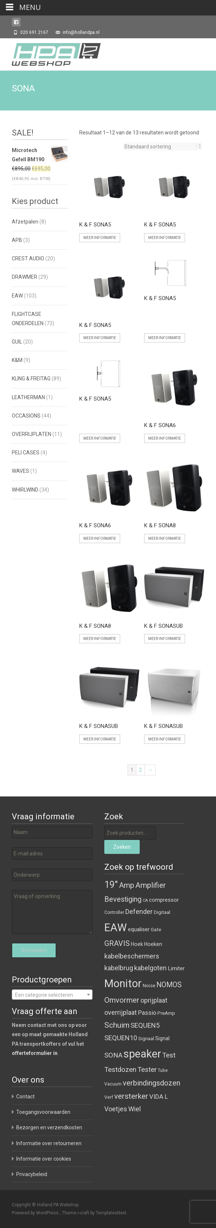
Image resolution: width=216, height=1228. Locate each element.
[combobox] (52, 994)
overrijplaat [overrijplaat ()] (120, 1012)
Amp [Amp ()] (126, 885)
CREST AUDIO (28, 258)
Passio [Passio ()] (147, 1012)
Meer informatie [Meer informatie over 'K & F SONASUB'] (164, 639)
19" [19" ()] (111, 884)
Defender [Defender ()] (139, 911)
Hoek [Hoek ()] (137, 944)
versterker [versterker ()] (131, 1096)
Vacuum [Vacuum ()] (113, 1084)
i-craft (83, 1212)
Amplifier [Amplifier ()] (150, 885)
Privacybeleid (31, 1174)
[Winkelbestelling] (160, 146)
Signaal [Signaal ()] (146, 1038)
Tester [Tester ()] (147, 1070)
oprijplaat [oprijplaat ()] (153, 1000)
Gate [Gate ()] (156, 929)
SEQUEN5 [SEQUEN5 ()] (145, 1025)
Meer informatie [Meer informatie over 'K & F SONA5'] (99, 238)
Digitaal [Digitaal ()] (162, 912)
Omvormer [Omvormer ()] (121, 1000)
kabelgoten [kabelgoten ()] (150, 968)
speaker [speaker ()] (142, 1054)
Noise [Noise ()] (149, 985)
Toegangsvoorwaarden (43, 1112)
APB (17, 240)
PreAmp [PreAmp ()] (166, 1013)
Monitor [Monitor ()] (123, 983)
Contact (25, 1096)
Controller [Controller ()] (114, 912)
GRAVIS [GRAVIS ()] (117, 943)
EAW (17, 296)
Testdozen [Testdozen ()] (120, 1070)
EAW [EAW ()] (115, 927)
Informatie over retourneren (48, 1143)
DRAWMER (24, 277)
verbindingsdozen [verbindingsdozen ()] (151, 1083)
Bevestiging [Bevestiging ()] (123, 899)
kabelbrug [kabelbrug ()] (118, 968)
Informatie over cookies (43, 1159)
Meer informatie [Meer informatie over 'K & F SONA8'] (164, 538)
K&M (17, 360)
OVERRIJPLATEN (31, 434)
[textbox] (52, 995)
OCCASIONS (26, 416)
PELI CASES (25, 452)
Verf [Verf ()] (108, 1097)
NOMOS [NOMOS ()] (169, 985)
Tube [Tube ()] (163, 1070)
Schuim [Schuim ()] (116, 1025)
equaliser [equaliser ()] (139, 929)
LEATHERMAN (28, 397)
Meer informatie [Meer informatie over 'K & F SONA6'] (164, 438)
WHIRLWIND (25, 490)
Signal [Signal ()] (162, 1038)
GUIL (17, 342)
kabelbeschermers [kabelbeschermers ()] (131, 956)
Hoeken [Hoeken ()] (153, 944)
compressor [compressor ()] (164, 900)
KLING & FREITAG (31, 378)
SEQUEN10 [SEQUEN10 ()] (120, 1038)
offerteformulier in (35, 1053)
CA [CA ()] (145, 900)
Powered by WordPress (36, 1212)
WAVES (20, 471)
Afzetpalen (25, 222)
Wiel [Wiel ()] (134, 1109)
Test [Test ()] (168, 1055)
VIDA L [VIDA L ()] (158, 1096)
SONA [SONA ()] (113, 1055)
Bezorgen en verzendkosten (49, 1127)
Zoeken (122, 847)
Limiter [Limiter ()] (176, 968)
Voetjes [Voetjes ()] (115, 1109)
